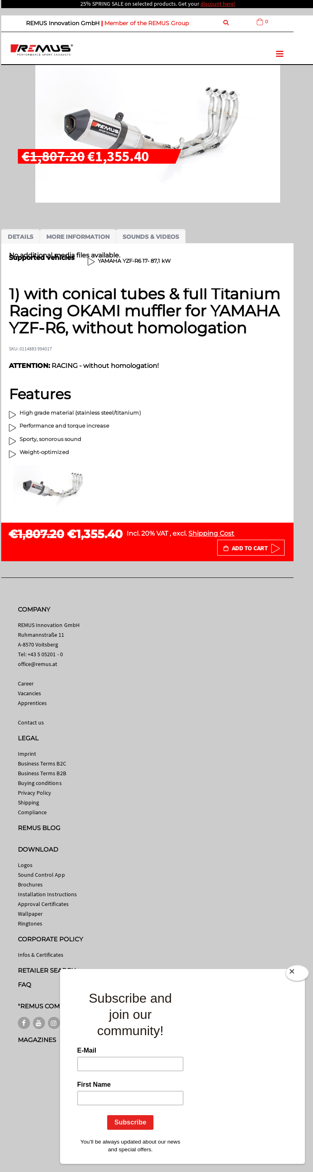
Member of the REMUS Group (146, 23)
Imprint (27, 753)
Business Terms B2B (42, 773)
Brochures (30, 884)
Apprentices (32, 703)
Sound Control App (41, 874)
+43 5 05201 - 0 (45, 654)
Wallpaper (30, 913)
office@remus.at (38, 664)
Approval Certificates (43, 904)
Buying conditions (40, 783)
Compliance (32, 812)
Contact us (31, 722)
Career (26, 683)
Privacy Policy (35, 792)
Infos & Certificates (40, 954)
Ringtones (30, 923)
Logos (25, 865)
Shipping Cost (211, 533)
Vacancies (29, 693)
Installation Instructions (47, 894)
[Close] (297, 973)
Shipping (28, 802)
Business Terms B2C (42, 763)
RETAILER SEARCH (47, 970)
